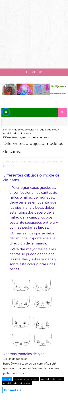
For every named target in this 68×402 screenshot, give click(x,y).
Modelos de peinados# (17, 383)
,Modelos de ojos (36, 161)
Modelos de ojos (47, 129)
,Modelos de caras (15, 161)
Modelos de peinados (16, 133)
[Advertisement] (34, 34)
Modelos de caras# (26, 379)
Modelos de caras (24, 129)
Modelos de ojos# (51, 379)
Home (7, 129)
